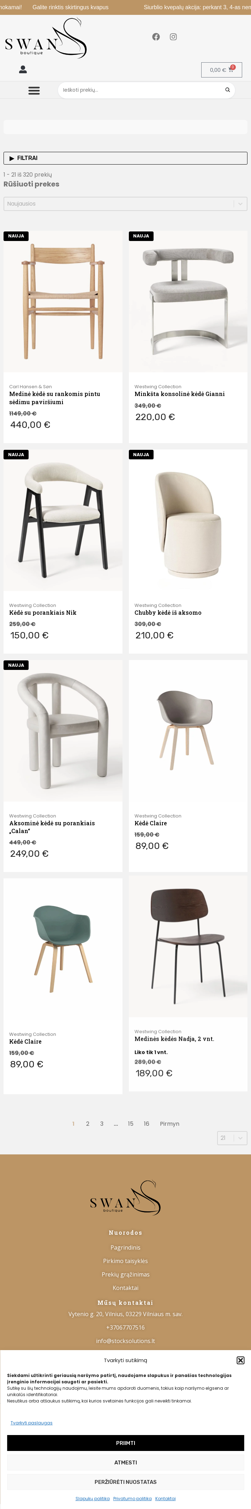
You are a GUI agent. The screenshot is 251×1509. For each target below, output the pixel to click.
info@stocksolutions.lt (125, 1341)
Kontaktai (165, 1499)
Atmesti (125, 1462)
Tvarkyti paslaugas (32, 1423)
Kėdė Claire (151, 790)
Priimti (125, 1443)
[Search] (227, 90)
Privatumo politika (132, 1499)
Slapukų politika (93, 1499)
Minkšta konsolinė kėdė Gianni (180, 393)
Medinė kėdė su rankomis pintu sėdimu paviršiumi (54, 397)
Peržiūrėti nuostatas (126, 1482)
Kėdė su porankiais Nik (43, 604)
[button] (240, 1360)
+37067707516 (125, 1327)
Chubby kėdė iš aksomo (168, 601)
